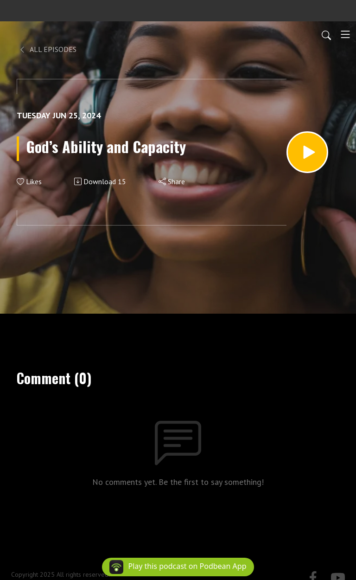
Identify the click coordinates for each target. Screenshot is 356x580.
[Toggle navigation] (345, 34)
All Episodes (47, 49)
